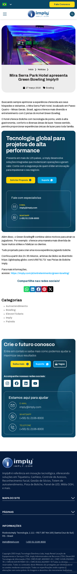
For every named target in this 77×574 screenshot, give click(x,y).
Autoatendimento (16, 306)
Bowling (50, 88)
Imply (8, 317)
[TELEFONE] (12, 427)
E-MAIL (23, 403)
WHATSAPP (25, 414)
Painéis (9, 321)
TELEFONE (25, 425)
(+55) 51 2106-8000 (32, 418)
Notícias (42, 69)
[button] (27, 289)
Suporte (47, 180)
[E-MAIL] (12, 405)
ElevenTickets (13, 314)
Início (30, 69)
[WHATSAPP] (12, 416)
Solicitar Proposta (20, 180)
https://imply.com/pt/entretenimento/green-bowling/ (40, 273)
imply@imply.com (30, 407)
